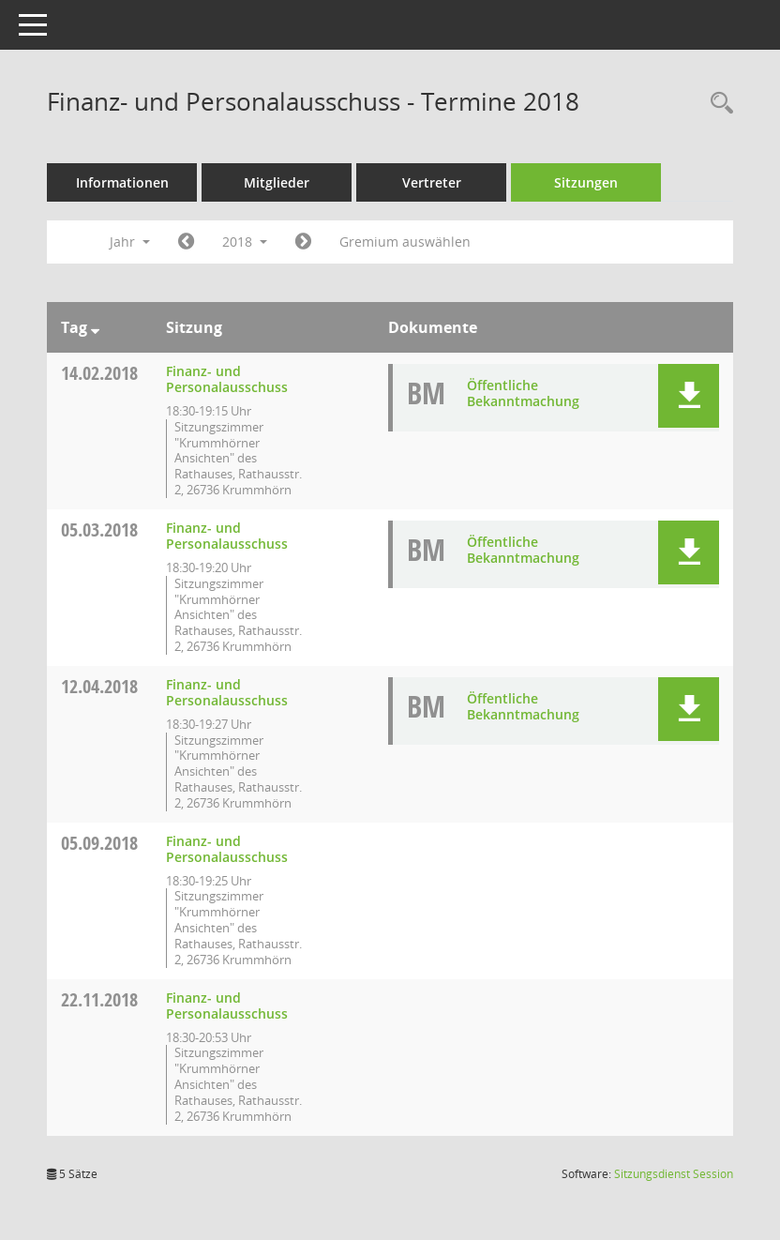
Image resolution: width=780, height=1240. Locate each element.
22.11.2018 (99, 999)
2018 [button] (244, 241)
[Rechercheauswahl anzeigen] (717, 103)
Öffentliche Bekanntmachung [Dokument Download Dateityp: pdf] (523, 393)
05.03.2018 (99, 529)
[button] (688, 396)
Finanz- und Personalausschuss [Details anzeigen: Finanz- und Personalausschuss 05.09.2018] (227, 849)
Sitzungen (586, 182)
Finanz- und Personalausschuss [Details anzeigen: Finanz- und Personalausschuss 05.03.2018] (227, 535)
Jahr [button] (130, 241)
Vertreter (431, 182)
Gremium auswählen (405, 241)
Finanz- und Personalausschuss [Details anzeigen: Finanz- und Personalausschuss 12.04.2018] (227, 692)
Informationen (122, 182)
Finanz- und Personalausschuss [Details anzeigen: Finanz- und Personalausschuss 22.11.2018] (227, 1005)
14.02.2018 (99, 373)
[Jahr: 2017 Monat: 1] (186, 242)
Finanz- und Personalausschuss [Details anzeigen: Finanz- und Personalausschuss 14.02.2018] (227, 379)
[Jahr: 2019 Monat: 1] (303, 242)
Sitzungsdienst (673, 1174)
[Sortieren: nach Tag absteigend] (95, 327)
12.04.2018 (99, 686)
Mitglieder (276, 182)
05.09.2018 (99, 842)
